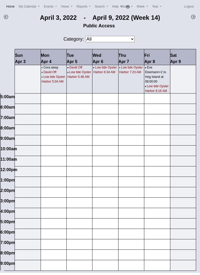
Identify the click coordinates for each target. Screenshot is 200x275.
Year (155, 6)
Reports (82, 6)
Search (100, 6)
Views (65, 6)
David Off (50, 72)
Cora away (50, 67)
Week (141, 6)
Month (125, 6)
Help (116, 6)
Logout (189, 6)
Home (11, 6)
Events (49, 6)
